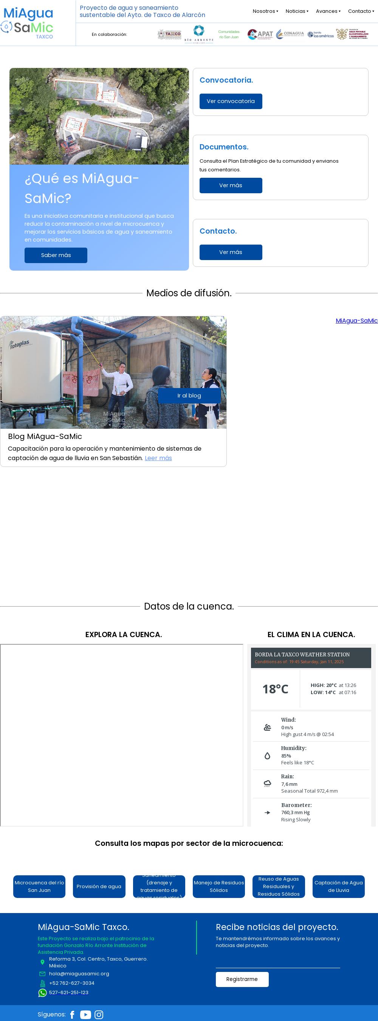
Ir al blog (189, 395)
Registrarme (242, 979)
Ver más (230, 185)
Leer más (158, 458)
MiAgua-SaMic (357, 320)
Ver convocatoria (231, 101)
